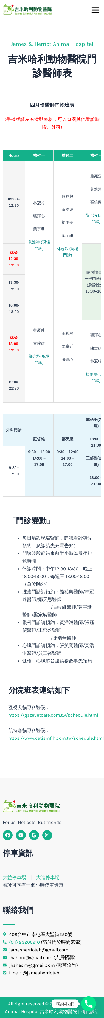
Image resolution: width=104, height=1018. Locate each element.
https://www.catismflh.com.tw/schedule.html (56, 738)
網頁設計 (90, 1011)
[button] (95, 10)
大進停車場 (48, 877)
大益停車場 (15, 877)
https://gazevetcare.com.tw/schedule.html (53, 715)
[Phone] (88, 1003)
